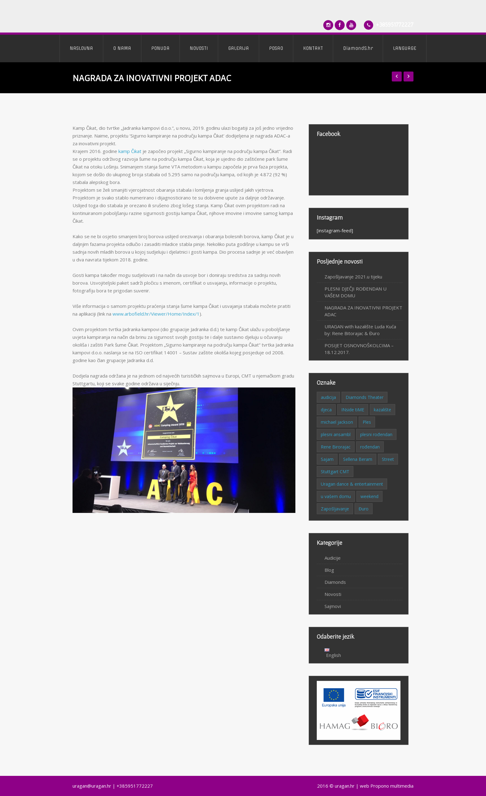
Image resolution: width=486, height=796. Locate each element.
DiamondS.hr (358, 48)
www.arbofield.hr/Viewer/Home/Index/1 (156, 314)
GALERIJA (238, 48)
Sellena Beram (357, 459)
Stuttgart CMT (335, 472)
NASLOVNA (81, 48)
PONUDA (160, 48)
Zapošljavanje (335, 509)
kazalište (382, 410)
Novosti (333, 594)
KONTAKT (313, 48)
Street (388, 459)
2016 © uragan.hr (336, 786)
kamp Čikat (129, 151)
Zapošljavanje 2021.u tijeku (353, 276)
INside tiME (352, 410)
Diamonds (335, 582)
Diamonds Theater (364, 397)
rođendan (370, 447)
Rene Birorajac (336, 447)
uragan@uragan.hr (92, 786)
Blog (329, 570)
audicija (328, 397)
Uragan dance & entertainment (352, 484)
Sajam (327, 459)
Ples (367, 422)
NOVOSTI (199, 48)
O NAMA (122, 48)
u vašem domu (336, 496)
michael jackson (337, 422)
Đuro (364, 509)
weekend (369, 496)
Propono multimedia (391, 786)
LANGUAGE (404, 48)
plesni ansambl (336, 434)
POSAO (276, 48)
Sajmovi (333, 606)
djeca (326, 410)
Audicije (333, 558)
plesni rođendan (376, 434)
